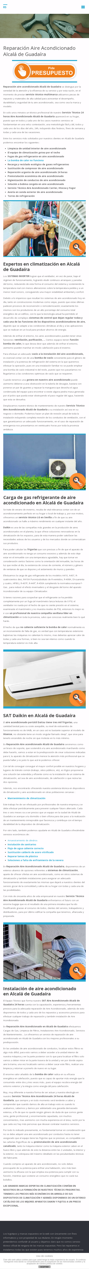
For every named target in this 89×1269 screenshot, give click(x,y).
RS (4, 7)
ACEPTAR (44, 1267)
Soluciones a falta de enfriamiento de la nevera (35, 860)
